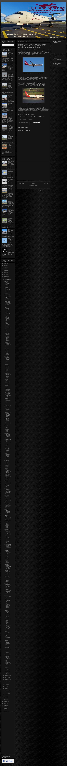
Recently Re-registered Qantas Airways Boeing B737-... (7, 428)
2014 (5, 701)
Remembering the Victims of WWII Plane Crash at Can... (7, 394)
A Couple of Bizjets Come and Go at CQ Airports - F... (7, 283)
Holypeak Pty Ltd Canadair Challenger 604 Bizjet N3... (7, 591)
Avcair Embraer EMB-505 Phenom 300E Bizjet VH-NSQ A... (7, 325)
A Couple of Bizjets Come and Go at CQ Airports (7, 382)
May (6, 686)
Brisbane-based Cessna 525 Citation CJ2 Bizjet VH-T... (7, 470)
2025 (5, 265)
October (6, 677)
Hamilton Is (26, 123)
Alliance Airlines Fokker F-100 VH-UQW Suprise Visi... (7, 359)
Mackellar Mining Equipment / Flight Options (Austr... (7, 401)
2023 (5, 269)
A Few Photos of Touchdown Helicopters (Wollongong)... (7, 532)
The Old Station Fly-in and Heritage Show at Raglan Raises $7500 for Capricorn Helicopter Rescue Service (8, 174)
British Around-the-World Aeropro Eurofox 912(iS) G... (7, 656)
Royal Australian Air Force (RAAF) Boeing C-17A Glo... (7, 456)
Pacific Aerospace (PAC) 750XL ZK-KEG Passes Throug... (7, 375)
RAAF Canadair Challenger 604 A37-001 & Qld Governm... (7, 663)
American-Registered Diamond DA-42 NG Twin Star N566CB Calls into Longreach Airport (8, 98)
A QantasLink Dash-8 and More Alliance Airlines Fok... (7, 620)
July (6, 682)
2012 (5, 705)
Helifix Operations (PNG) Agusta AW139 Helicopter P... (7, 635)
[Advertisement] (33, 170)
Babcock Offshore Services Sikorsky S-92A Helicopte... (7, 643)
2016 (5, 697)
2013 (5, 703)
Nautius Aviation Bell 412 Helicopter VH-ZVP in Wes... (7, 598)
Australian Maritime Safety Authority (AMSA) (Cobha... (6, 351)
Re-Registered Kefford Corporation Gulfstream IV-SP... (7, 408)
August (6, 681)
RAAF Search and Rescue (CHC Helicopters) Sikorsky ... (7, 388)
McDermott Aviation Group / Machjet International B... (7, 421)
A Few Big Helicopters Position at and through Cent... (7, 435)
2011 (5, 707)
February (7, 692)
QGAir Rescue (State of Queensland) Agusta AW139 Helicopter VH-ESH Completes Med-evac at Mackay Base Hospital (8, 165)
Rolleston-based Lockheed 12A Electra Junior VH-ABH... (7, 290)
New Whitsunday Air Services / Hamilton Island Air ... (7, 332)
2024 (5, 267)
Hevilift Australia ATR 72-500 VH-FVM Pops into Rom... (7, 448)
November (7, 675)
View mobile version (33, 185)
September (7, 679)
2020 (5, 274)
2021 (5, 272)
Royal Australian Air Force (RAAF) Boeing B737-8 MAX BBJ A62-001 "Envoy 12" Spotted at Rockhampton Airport (8, 203)
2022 (5, 270)
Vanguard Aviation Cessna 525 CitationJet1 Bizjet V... (7, 552)
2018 (5, 278)
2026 (5, 263)
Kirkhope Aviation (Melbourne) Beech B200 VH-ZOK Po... (7, 483)
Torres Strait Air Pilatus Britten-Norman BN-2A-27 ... (7, 442)
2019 (5, 276)
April (6, 688)
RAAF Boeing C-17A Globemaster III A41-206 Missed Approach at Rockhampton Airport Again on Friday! (7, 183)
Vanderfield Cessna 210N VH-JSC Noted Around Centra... (7, 463)
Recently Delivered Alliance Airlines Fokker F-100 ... (7, 317)
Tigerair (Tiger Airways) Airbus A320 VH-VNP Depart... (7, 650)
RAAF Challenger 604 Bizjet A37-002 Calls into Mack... (7, 606)
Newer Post (21, 183)
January (6, 693)
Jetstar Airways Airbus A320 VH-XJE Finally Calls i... (7, 546)
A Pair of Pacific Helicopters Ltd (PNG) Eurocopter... (7, 511)
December (7, 279)
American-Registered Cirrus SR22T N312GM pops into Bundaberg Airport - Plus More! (8, 252)
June (6, 684)
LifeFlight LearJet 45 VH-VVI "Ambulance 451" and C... (7, 504)
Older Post (46, 183)
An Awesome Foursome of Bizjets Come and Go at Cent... (7, 297)
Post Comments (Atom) (36, 190)
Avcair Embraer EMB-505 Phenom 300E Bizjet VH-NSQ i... (7, 310)
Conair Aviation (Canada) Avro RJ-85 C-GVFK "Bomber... (7, 627)
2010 (5, 708)
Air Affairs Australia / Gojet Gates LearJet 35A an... (7, 585)
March (6, 690)
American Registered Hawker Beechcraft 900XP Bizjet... (7, 613)
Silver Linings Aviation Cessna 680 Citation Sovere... (7, 579)
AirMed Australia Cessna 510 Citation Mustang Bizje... (7, 539)
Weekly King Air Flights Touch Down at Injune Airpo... (7, 303)
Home (33, 183)
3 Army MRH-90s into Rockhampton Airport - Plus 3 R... (7, 476)
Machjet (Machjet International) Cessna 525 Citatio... (7, 518)
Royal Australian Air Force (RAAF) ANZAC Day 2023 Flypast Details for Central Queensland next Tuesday (7, 139)
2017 (5, 696)
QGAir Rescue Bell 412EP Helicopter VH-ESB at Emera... (7, 414)
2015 (5, 699)
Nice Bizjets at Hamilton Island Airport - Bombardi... (7, 338)
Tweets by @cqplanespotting (57, 59)
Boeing (22, 123)
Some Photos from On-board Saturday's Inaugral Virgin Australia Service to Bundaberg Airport (8, 67)
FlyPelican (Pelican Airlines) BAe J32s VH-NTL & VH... (7, 566)
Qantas (30, 123)
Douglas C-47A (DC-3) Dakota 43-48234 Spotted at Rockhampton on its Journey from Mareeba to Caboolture (8, 107)
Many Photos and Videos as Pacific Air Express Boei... (7, 344)
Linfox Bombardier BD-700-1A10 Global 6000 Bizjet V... (7, 491)
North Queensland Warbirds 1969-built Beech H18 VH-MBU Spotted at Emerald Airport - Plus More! (8, 233)
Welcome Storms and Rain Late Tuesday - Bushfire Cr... (7, 573)
